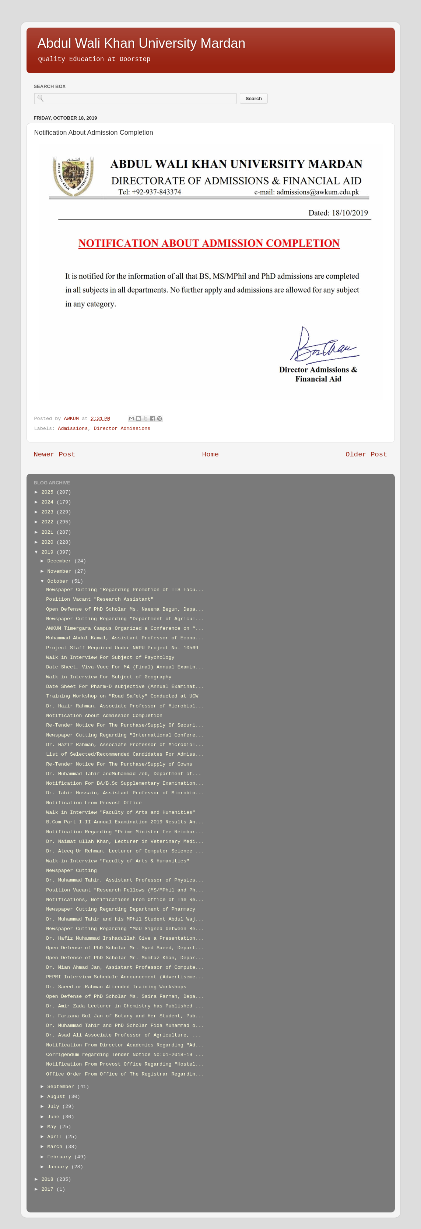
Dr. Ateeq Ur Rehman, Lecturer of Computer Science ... (125, 851)
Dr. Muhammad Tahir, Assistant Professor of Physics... (125, 880)
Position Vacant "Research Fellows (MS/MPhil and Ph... (125, 890)
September (62, 1086)
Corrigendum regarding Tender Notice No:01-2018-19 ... (125, 1054)
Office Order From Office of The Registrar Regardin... (125, 1074)
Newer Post (55, 455)
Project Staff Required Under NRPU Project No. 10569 (122, 648)
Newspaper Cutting (71, 870)
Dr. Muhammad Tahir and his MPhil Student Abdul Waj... (125, 919)
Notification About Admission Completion (104, 715)
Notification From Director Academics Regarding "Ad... (125, 1045)
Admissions (73, 428)
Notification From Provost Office (93, 803)
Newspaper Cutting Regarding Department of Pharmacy (120, 909)
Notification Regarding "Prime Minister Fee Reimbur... (125, 832)
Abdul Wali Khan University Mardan (142, 43)
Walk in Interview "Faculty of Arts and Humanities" (120, 812)
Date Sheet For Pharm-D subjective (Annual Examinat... (125, 686)
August (58, 1096)
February (61, 1157)
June (55, 1117)
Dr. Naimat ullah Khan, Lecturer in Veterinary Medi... (125, 841)
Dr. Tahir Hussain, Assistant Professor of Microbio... (125, 793)
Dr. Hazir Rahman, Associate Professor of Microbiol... (125, 706)
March (57, 1146)
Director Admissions (122, 428)
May (53, 1127)
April (57, 1137)
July (55, 1106)
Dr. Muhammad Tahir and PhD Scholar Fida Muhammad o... (125, 1025)
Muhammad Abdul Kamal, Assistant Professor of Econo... (125, 638)
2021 (48, 532)
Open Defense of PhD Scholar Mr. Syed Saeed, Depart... (125, 948)
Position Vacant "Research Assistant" (100, 599)
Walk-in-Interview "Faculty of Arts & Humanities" (117, 861)
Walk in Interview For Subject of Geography (108, 677)
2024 (48, 502)
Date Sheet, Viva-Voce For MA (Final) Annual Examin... (125, 667)
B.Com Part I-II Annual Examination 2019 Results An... (125, 822)
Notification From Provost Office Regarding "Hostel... (125, 1064)
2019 (48, 552)
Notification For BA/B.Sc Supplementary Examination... (125, 783)
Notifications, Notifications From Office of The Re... (125, 900)
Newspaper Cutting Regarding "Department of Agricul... (125, 619)
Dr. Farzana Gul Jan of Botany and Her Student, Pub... (125, 1016)
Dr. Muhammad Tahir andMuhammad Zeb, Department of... (123, 774)
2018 (48, 1179)
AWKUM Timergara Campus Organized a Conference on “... (125, 628)
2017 (48, 1189)
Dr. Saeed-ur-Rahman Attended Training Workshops (116, 987)
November (61, 571)
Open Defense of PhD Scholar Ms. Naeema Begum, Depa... (125, 609)
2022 (48, 522)
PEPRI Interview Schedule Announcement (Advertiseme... (125, 977)
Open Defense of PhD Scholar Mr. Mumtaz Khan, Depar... (125, 958)
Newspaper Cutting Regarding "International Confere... (125, 735)
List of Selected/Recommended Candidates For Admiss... (125, 754)
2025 (48, 492)
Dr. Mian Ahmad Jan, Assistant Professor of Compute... (125, 967)
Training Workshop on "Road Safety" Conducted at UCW (122, 696)
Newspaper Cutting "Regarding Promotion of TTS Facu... (125, 590)
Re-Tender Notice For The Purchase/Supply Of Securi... (125, 725)
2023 (48, 512)
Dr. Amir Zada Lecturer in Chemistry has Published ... (125, 1006)
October (59, 581)
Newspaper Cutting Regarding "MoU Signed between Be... (125, 929)
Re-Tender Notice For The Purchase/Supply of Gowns (119, 764)
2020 (48, 542)
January (59, 1167)
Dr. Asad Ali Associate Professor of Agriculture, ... (123, 1035)
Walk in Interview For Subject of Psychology (110, 657)
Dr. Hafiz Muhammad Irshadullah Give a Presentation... (125, 938)
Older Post (366, 455)
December (61, 561)
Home (210, 455)
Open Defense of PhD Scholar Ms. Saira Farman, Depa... (125, 996)
